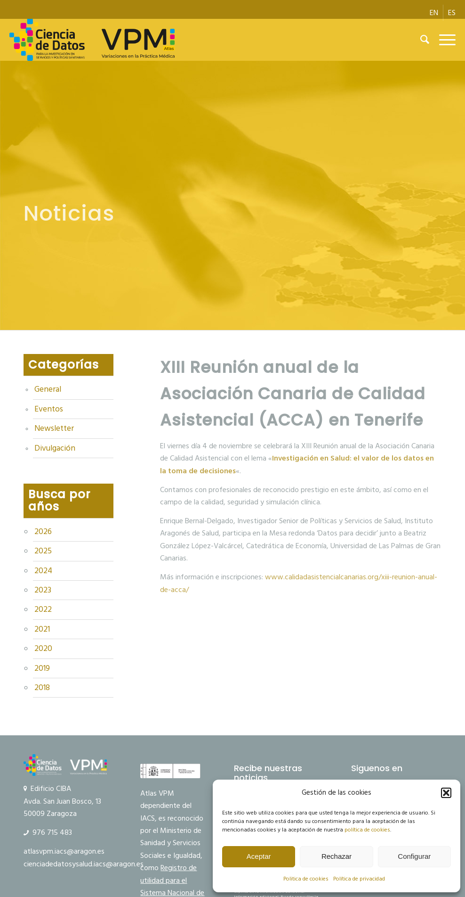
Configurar (414, 856)
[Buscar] (420, 39)
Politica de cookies (306, 879)
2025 (43, 551)
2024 (43, 570)
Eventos (48, 409)
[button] (446, 793)
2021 (42, 629)
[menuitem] (434, 13)
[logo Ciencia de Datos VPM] (92, 39)
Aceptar (259, 856)
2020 (43, 648)
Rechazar (336, 856)
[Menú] (443, 39)
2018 (42, 687)
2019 (42, 668)
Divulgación (54, 448)
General (47, 389)
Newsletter (54, 428)
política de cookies (367, 830)
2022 (43, 609)
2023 (42, 590)
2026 (43, 531)
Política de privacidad (359, 879)
